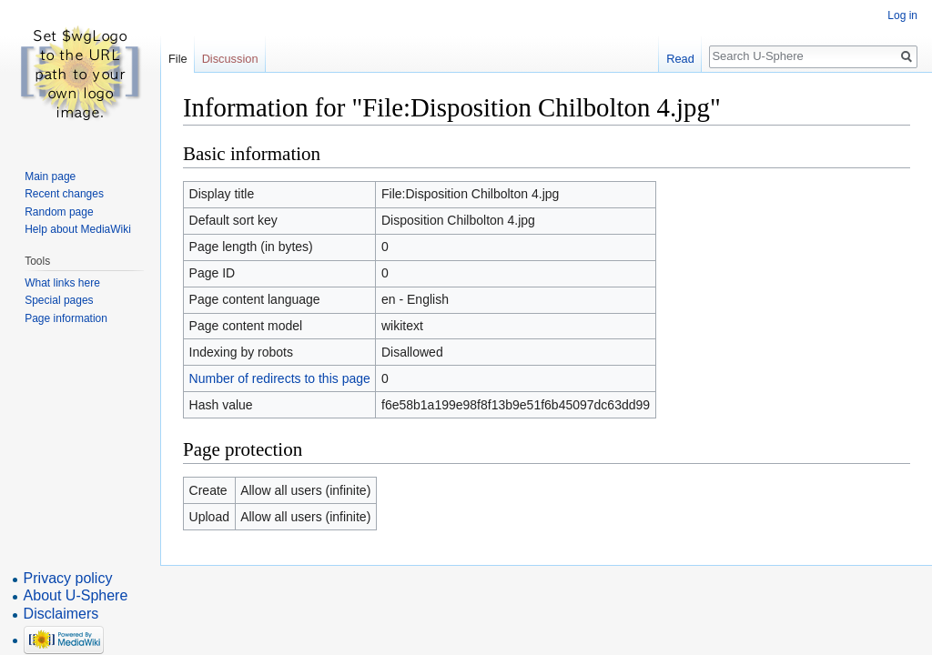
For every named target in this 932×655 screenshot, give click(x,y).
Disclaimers (61, 613)
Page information (66, 318)
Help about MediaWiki (78, 229)
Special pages (59, 300)
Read (680, 59)
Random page (59, 212)
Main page (50, 176)
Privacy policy (68, 578)
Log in (902, 15)
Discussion (230, 59)
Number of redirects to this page (279, 378)
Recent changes (64, 193)
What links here (62, 283)
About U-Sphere (76, 595)
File (177, 59)
